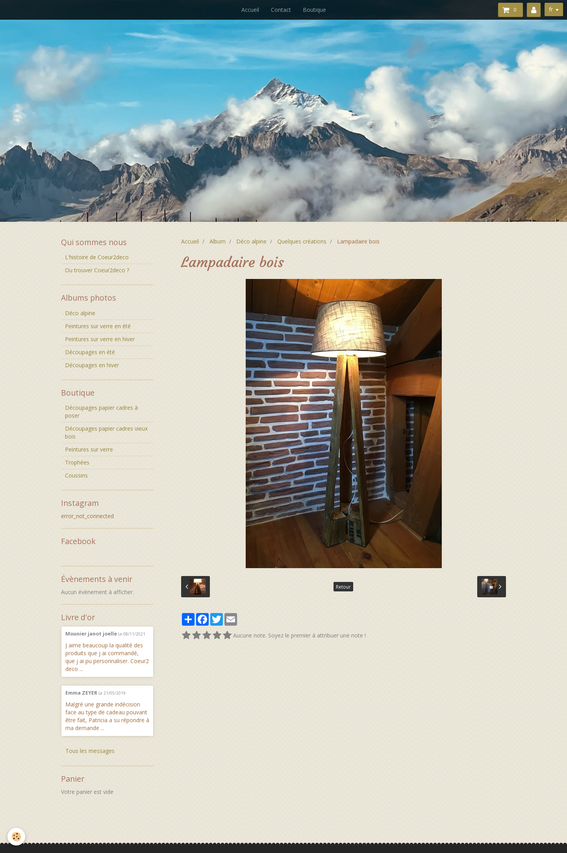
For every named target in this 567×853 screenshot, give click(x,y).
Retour (343, 587)
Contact (281, 9)
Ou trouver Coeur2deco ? (97, 270)
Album (217, 241)
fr (551, 9)
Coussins (76, 475)
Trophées (77, 462)
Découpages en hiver (92, 365)
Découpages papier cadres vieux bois (106, 432)
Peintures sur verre (89, 449)
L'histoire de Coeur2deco (97, 257)
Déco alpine (251, 241)
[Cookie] (17, 837)
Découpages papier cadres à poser (101, 411)
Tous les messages (90, 751)
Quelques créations (301, 241)
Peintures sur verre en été (98, 326)
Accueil (250, 9)
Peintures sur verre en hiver (100, 339)
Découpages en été (90, 352)
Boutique (314, 9)
